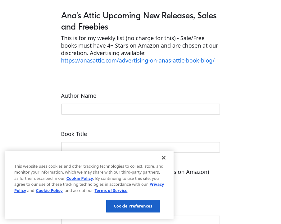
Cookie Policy (79, 178)
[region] (89, 185)
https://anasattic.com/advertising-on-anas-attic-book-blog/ (138, 60)
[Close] (163, 158)
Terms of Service (111, 190)
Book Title (74, 134)
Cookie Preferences (133, 206)
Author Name (79, 95)
